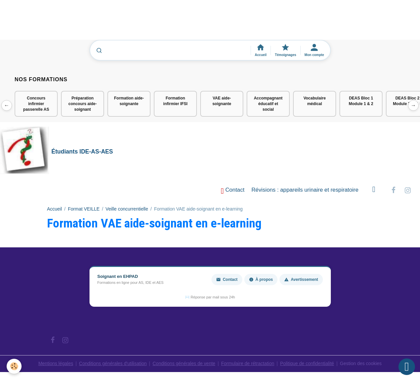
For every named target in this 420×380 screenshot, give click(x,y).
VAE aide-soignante (221, 101)
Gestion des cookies (361, 363)
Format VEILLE (84, 209)
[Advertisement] (120, 23)
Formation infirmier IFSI (175, 101)
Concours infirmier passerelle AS (36, 104)
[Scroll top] (406, 366)
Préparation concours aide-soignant (82, 104)
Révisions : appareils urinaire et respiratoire (305, 190)
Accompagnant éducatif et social (268, 104)
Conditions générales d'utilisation (113, 363)
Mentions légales (55, 363)
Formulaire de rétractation (247, 363)
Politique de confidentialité (307, 363)
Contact (232, 191)
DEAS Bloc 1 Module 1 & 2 (361, 101)
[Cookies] (14, 366)
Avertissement (301, 279)
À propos (261, 279)
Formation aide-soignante (129, 101)
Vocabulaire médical (314, 101)
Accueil (54, 209)
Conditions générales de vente (183, 363)
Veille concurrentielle (126, 209)
